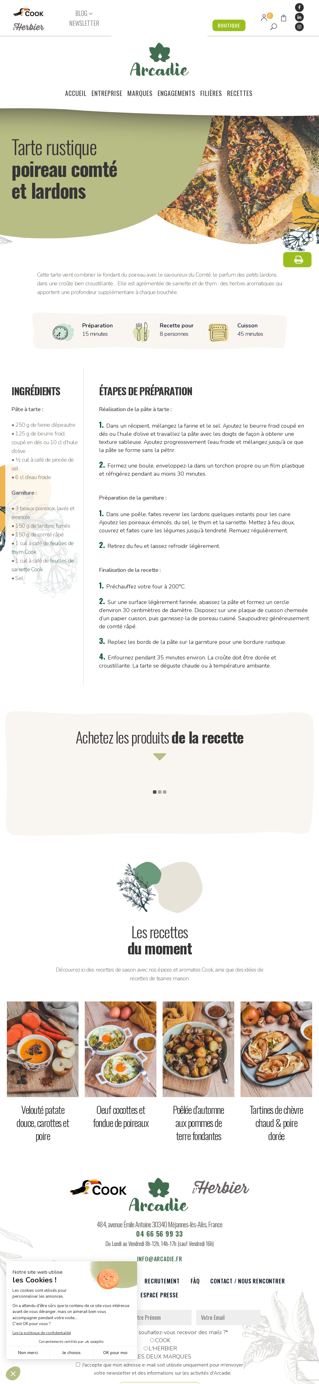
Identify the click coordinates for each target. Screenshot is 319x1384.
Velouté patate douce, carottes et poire (43, 1088)
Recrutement (162, 1247)
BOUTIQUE (227, 25)
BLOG (81, 13)
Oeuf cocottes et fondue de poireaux (120, 1082)
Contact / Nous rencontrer (247, 1247)
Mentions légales (133, 1375)
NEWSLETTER (84, 23)
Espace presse (159, 1261)
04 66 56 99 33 (159, 1200)
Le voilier (47, 1247)
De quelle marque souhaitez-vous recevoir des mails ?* (159, 1298)
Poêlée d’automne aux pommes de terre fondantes (198, 1088)
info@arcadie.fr (159, 1225)
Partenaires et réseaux (102, 1247)
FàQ (195, 1247)
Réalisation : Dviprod (180, 1375)
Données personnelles (86, 1375)
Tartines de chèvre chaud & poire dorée (276, 1088)
